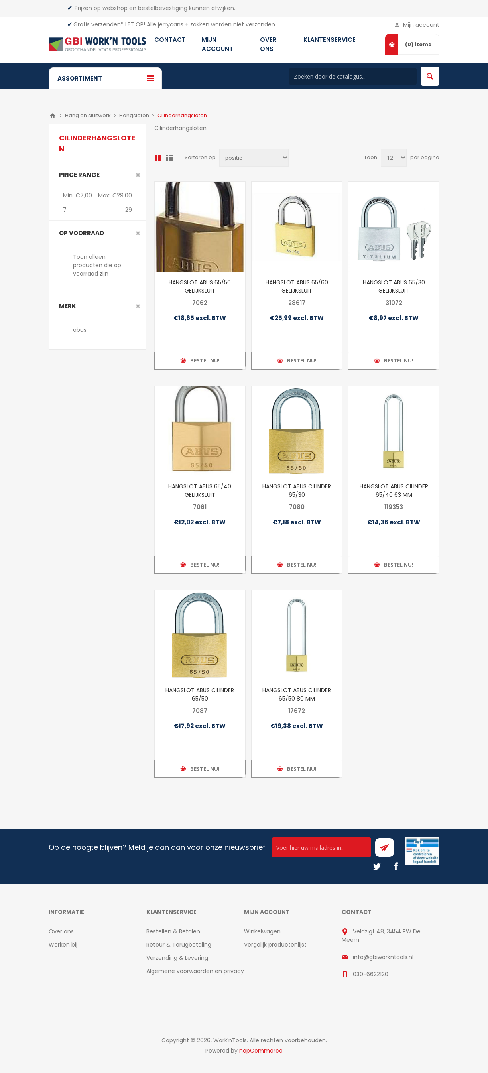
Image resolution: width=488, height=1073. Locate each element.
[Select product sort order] (254, 158)
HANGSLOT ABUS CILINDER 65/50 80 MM (296, 694)
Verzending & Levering (177, 958)
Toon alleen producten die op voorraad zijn (97, 265)
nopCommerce (261, 1051)
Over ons (61, 931)
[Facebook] (396, 866)
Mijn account (421, 25)
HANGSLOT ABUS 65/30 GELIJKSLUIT (394, 286)
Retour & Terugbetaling (178, 945)
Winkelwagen (262, 931)
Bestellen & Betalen (173, 931)
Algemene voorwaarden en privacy (195, 971)
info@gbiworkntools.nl (383, 957)
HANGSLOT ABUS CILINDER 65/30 (296, 490)
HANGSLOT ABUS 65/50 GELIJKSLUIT (200, 286)
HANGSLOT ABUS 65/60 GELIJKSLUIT (297, 286)
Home (53, 115)
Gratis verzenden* (98, 24)
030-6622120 (370, 974)
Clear (138, 175)
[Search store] (353, 76)
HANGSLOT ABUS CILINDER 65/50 (199, 694)
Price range (79, 175)
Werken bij (63, 945)
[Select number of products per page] (394, 158)
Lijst (169, 158)
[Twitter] (376, 866)
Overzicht (157, 158)
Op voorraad (81, 233)
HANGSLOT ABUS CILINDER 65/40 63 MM (394, 490)
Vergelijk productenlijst (275, 945)
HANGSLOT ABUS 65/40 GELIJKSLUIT (199, 490)
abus (80, 330)
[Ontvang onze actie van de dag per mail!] (321, 847)
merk (67, 306)
